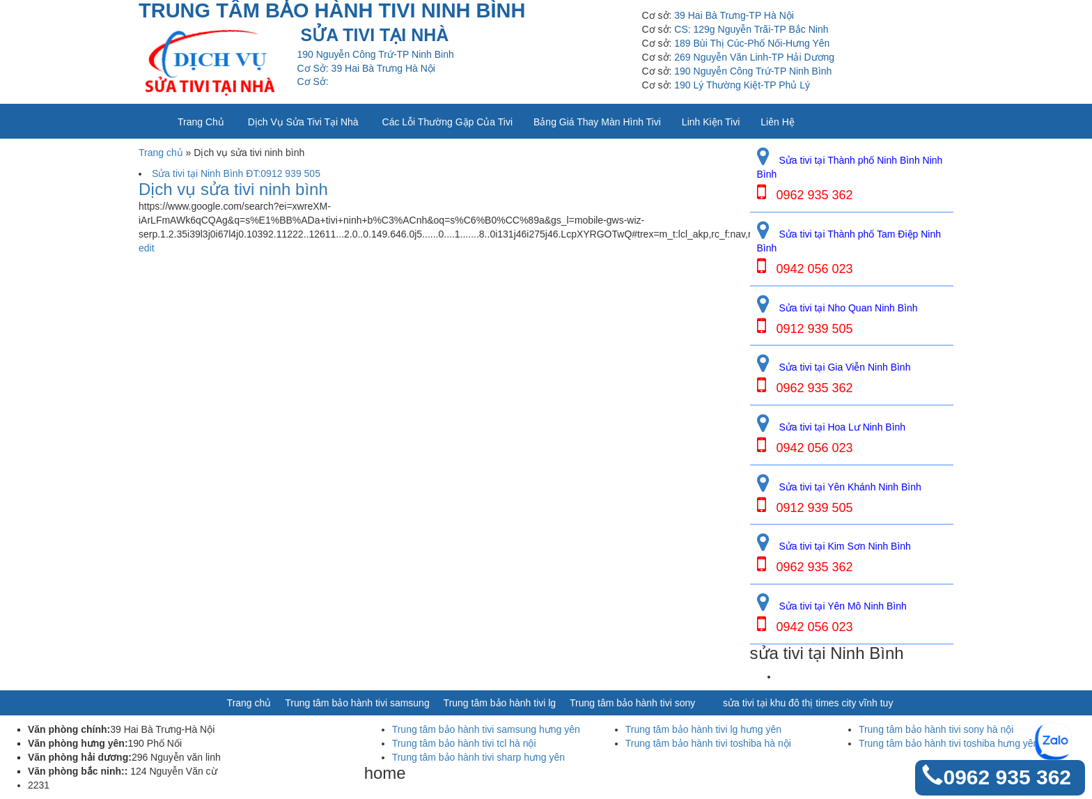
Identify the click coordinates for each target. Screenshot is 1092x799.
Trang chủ (201, 121)
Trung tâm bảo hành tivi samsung (357, 702)
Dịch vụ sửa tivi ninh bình (233, 189)
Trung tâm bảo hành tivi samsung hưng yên (486, 729)
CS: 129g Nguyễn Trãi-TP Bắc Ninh (751, 29)
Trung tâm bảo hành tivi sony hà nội (936, 729)
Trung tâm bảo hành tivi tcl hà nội (464, 743)
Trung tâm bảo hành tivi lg (500, 702)
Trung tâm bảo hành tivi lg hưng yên (703, 729)
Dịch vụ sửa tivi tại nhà (303, 121)
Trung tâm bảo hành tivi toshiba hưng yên (949, 743)
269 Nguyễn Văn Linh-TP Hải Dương (754, 57)
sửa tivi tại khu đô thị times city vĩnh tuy (808, 702)
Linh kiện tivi (711, 121)
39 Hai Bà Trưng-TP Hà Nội (734, 15)
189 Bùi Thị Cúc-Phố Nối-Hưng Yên (751, 43)
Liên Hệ (777, 121)
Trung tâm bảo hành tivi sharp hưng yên (478, 757)
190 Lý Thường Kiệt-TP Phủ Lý (742, 85)
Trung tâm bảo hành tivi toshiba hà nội (708, 743)
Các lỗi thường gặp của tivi (447, 121)
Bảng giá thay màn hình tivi (597, 121)
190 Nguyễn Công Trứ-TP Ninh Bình (753, 71)
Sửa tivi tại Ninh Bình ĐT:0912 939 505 (236, 173)
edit (147, 248)
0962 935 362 (1007, 777)
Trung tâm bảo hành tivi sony (632, 702)
